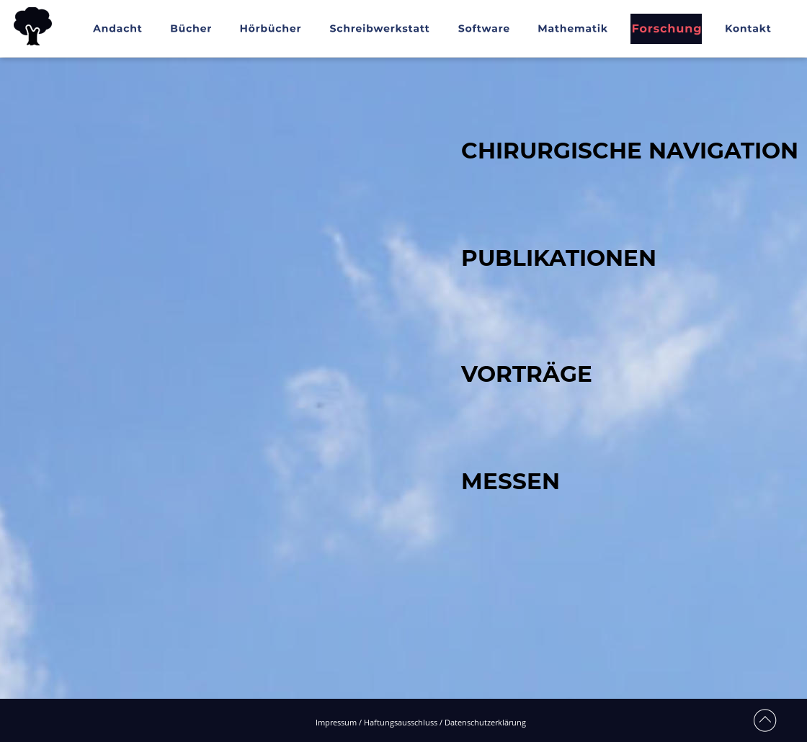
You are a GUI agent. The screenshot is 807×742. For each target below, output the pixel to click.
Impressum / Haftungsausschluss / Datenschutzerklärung (421, 722)
